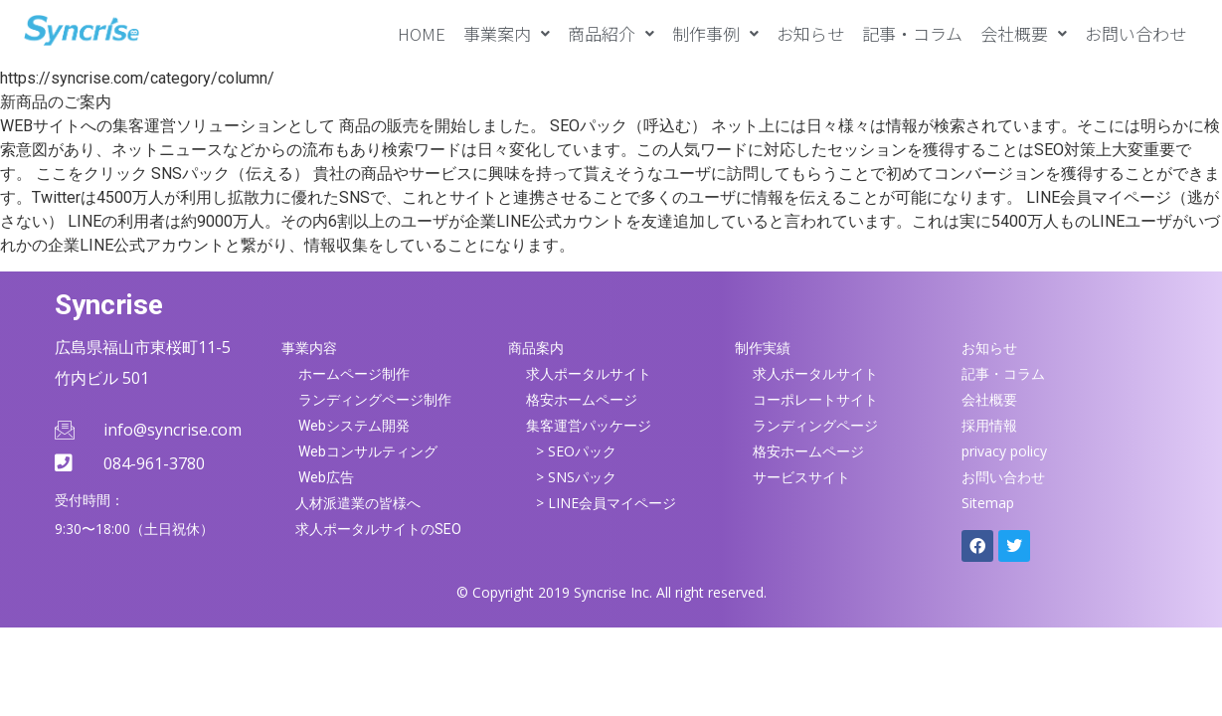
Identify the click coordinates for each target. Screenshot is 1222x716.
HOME (421, 33)
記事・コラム (912, 33)
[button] (506, 33)
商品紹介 (611, 33)
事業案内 (506, 33)
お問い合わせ (1135, 33)
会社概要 (1023, 33)
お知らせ (810, 33)
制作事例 (715, 33)
